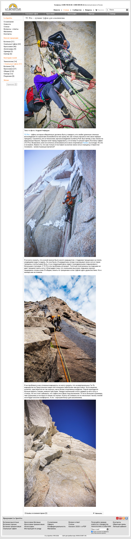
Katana (85, 143)
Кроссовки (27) (10, 69)
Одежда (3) (8, 51)
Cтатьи (71, 524)
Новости (57, 10)
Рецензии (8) (9, 76)
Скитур (112, 14)
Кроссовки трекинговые (34, 524)
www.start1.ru (81, 535)
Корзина (99, 10)
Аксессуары (72, 14)
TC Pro (27, 135)
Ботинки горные (9, 524)
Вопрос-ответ (74, 522)
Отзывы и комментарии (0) (36, 513)
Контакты (8, 34)
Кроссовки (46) (10, 46)
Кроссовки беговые (32, 522)
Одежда (91, 14)
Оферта (50, 524)
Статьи (66, 10)
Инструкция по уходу (32, 529)
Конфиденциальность (56, 526)
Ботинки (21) (9, 42)
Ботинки (7, 14)
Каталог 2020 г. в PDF (77, 526)
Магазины (8, 31)
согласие (99, 531)
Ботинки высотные (11, 522)
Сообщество (77, 10)
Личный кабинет (119, 526)
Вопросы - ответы (11, 29)
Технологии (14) (10, 61)
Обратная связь (119, 524)
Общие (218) (9, 71)
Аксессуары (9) (10, 49)
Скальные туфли (31, 14)
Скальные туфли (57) (13, 64)
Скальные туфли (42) (12, 44)
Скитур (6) (8, 54)
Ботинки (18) (9, 66)
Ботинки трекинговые (12, 526)
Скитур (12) (8, 74)
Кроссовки (50, 14)
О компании (9, 22)
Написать (98, 513)
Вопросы (88, 10)
